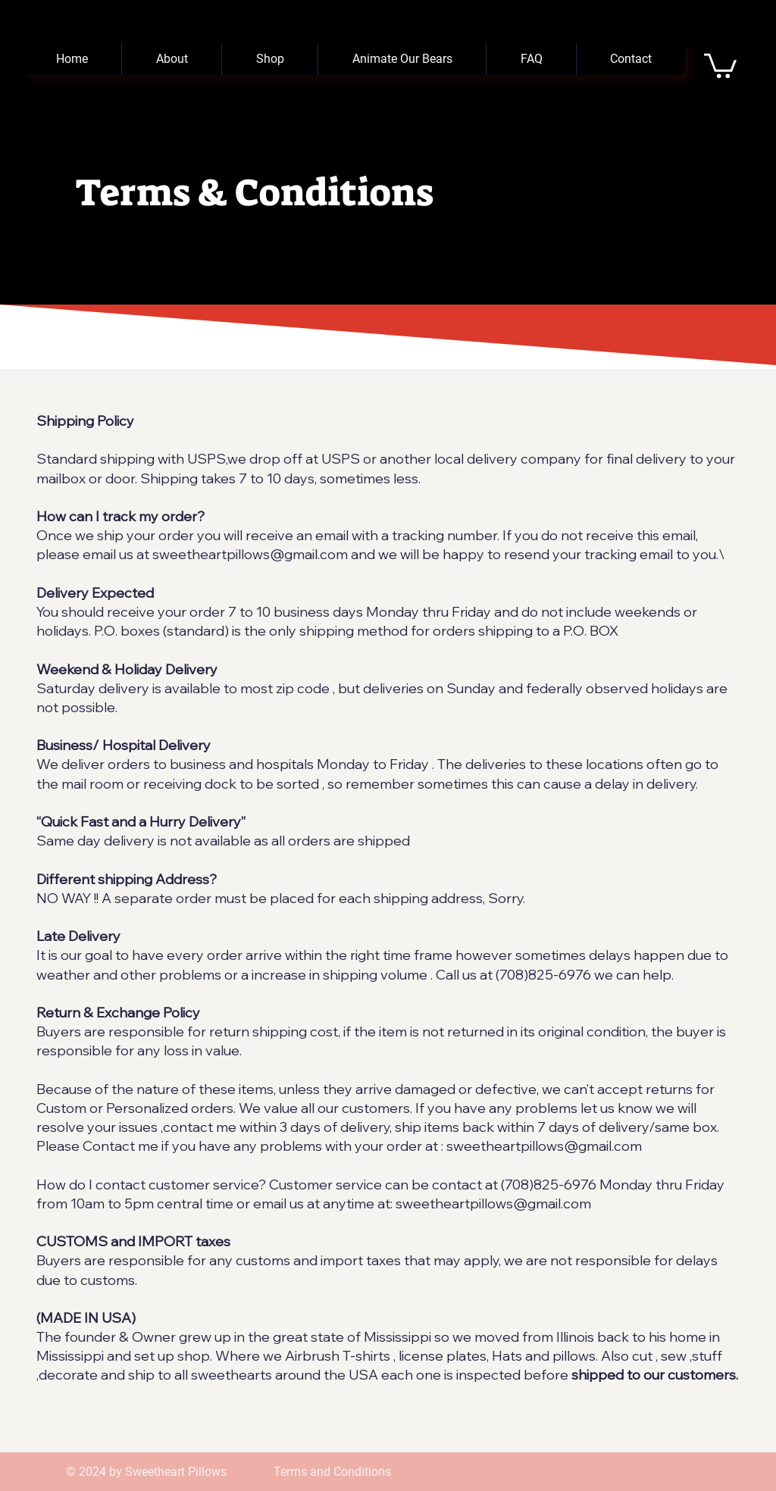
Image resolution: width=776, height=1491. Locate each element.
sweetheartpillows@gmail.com (250, 554)
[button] (720, 64)
